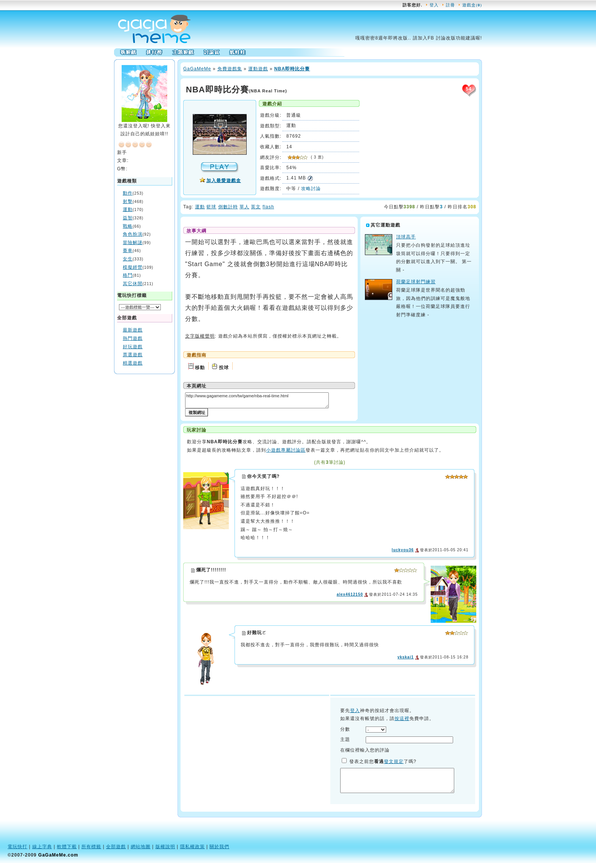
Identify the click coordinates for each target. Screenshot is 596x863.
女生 (128, 259)
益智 (128, 218)
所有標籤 (91, 846)
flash (268, 206)
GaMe (197, 68)
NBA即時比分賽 (292, 68)
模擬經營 (133, 267)
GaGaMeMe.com (58, 855)
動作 (128, 193)
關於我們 (219, 846)
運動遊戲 (258, 68)
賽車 (128, 250)
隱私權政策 (192, 846)
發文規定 (394, 761)
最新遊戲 (133, 330)
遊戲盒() (472, 5)
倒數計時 (228, 206)
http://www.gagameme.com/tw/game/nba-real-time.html (257, 400)
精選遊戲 (133, 363)
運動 (128, 209)
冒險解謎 (133, 242)
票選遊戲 (133, 354)
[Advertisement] (144, 491)
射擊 (128, 201)
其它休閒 (133, 283)
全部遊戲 (116, 846)
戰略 (128, 226)
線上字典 (42, 846)
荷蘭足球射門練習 (416, 281)
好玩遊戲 (133, 346)
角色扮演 (133, 234)
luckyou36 (403, 550)
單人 (244, 206)
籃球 (211, 206)
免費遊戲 (227, 68)
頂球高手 (406, 237)
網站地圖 (141, 846)
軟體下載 (67, 846)
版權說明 (165, 846)
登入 (434, 5)
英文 (256, 206)
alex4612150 (350, 594)
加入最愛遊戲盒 (223, 180)
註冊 (450, 5)
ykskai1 (405, 657)
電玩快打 (17, 846)
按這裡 (402, 718)
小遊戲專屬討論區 (286, 450)
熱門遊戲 (133, 338)
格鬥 (128, 275)
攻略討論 (311, 188)
